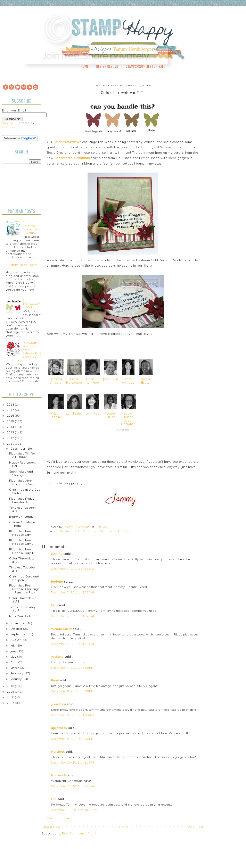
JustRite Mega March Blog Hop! (23, 266)
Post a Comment (59, 818)
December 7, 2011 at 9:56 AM (72, 569)
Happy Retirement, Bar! (22, 464)
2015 (11, 421)
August (16, 640)
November (18, 623)
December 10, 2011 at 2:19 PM (73, 762)
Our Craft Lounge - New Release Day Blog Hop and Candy (23, 351)
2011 (11, 444)
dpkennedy (59, 728)
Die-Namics (108, 531)
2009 (11, 691)
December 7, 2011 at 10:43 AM (73, 616)
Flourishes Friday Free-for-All (21, 500)
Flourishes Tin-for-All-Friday (22, 455)
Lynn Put (92, 413)
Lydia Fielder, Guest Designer (128, 418)
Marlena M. (59, 775)
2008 (11, 697)
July (13, 645)
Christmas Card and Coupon (24, 578)
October (16, 629)
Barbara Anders (56, 380)
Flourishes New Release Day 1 (21, 551)
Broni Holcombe (74, 380)
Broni (55, 680)
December (18, 448)
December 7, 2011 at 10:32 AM (73, 592)
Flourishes (124, 531)
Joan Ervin (110, 379)
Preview (8, 123)
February (17, 673)
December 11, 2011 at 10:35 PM (74, 810)
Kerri (54, 605)
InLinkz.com (122, 430)
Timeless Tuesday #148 (22, 569)
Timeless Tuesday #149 (22, 509)
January (16, 679)
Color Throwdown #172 (22, 560)
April (14, 662)
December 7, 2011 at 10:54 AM (73, 644)
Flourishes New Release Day (20, 533)
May (13, 656)
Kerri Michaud (128, 380)
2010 (11, 686)
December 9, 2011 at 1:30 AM (72, 715)
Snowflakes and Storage (21, 473)
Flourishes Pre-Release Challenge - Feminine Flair (24, 589)
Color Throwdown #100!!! (31, 304)
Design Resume (107, 66)
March (15, 668)
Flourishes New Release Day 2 (21, 542)
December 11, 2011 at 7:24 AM (73, 786)
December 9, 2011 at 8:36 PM (72, 739)
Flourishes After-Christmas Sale (22, 482)
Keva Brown (146, 380)
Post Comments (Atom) (79, 833)
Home (85, 66)
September (19, 634)
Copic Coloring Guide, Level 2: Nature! (31, 227)
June (14, 651)
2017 (11, 410)
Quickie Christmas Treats (22, 523)
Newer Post (51, 827)
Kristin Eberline (56, 415)
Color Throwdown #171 (22, 599)
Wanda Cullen (110, 415)
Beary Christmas (21, 516)
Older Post (195, 827)
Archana (57, 656)
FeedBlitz (8, 127)
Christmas (66, 531)
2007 (11, 703)
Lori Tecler (74, 413)
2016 (11, 415)
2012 (11, 438)
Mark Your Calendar (24, 616)
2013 (11, 432)
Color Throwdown (86, 531)
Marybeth (58, 752)
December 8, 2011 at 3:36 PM (72, 691)
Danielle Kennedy (92, 380)
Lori (54, 799)
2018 (11, 404)
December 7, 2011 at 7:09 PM (72, 667)
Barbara (57, 581)
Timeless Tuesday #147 (22, 608)
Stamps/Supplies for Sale (145, 66)
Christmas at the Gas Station (24, 491)
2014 (11, 427)
